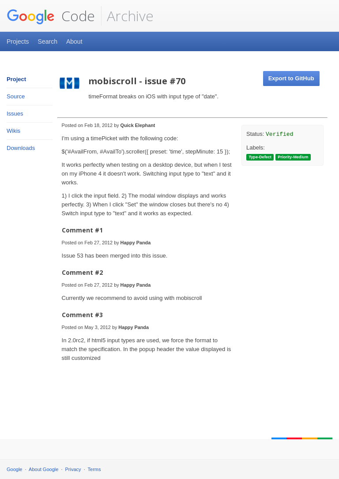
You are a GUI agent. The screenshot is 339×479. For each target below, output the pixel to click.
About (74, 41)
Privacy (73, 469)
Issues (15, 113)
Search (47, 41)
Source (16, 96)
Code (51, 16)
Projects (18, 41)
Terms (94, 469)
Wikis (13, 130)
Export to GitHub (291, 78)
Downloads (21, 148)
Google (14, 469)
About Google (43, 469)
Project (16, 79)
